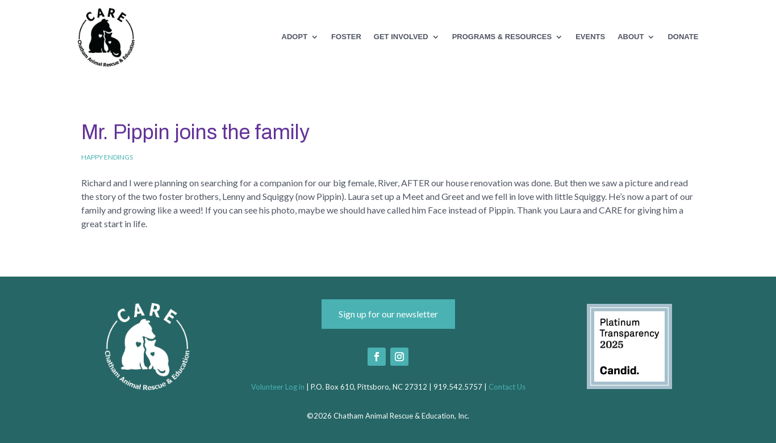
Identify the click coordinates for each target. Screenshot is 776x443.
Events (590, 37)
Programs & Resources (502, 37)
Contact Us (507, 386)
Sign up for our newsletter (388, 313)
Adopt (295, 37)
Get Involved (401, 37)
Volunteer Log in (277, 386)
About (631, 37)
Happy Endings (107, 157)
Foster (346, 37)
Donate (682, 37)
